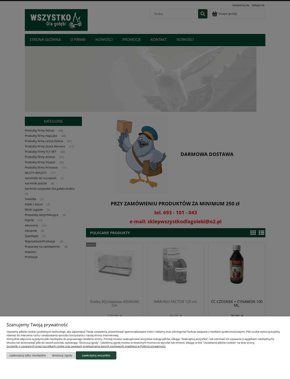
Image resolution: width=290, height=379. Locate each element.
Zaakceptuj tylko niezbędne (27, 355)
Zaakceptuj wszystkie (96, 355)
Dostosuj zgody (62, 355)
